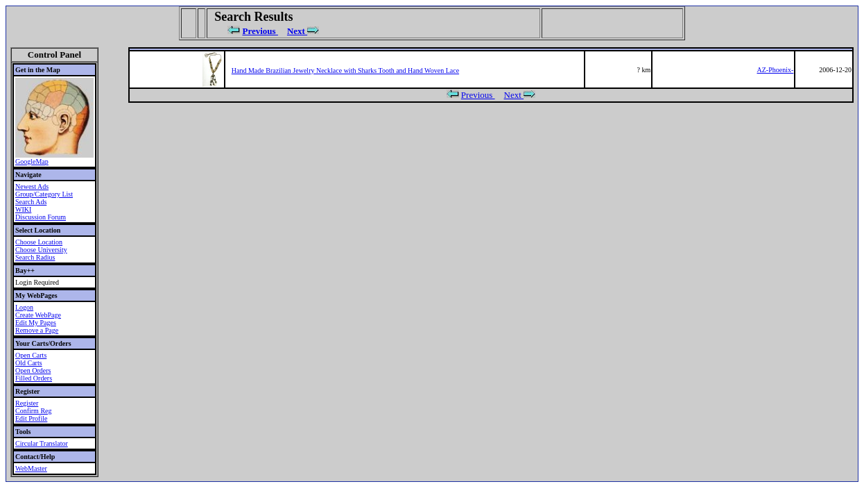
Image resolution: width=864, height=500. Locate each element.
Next (297, 31)
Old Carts (28, 363)
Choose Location (38, 242)
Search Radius (35, 257)
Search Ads (30, 202)
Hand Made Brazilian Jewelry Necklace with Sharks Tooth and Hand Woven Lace (345, 70)
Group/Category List (44, 194)
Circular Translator (41, 443)
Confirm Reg (33, 411)
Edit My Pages (35, 322)
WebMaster (31, 468)
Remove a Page (36, 330)
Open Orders (33, 370)
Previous (260, 31)
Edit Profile (31, 418)
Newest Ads (32, 186)
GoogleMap (32, 161)
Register (26, 403)
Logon (24, 307)
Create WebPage (38, 315)
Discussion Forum (40, 217)
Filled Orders (33, 378)
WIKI (23, 209)
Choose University (41, 249)
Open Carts (30, 355)
